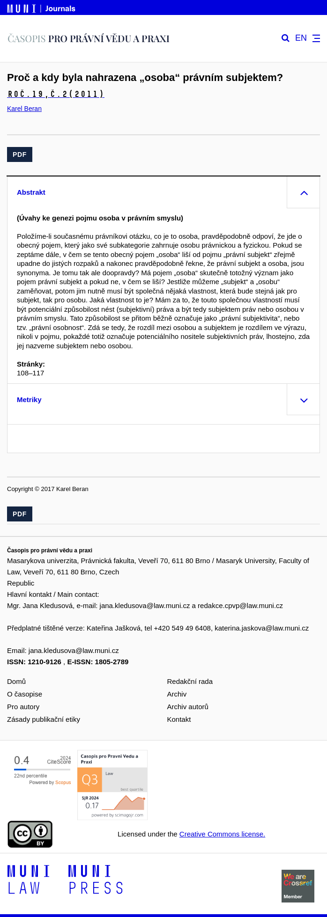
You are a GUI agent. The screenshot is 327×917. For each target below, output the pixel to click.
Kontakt (179, 719)
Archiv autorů (187, 707)
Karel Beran (24, 108)
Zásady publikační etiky (43, 719)
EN (301, 38)
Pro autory (23, 707)
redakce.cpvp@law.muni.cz (240, 605)
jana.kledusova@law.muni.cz (145, 605)
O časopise (24, 694)
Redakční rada (190, 681)
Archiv (177, 694)
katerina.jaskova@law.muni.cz (262, 628)
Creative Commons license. (222, 834)
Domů (16, 681)
